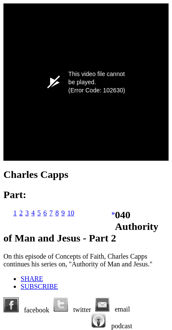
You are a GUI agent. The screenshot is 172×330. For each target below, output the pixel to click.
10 (70, 213)
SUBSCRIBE (39, 286)
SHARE (32, 278)
